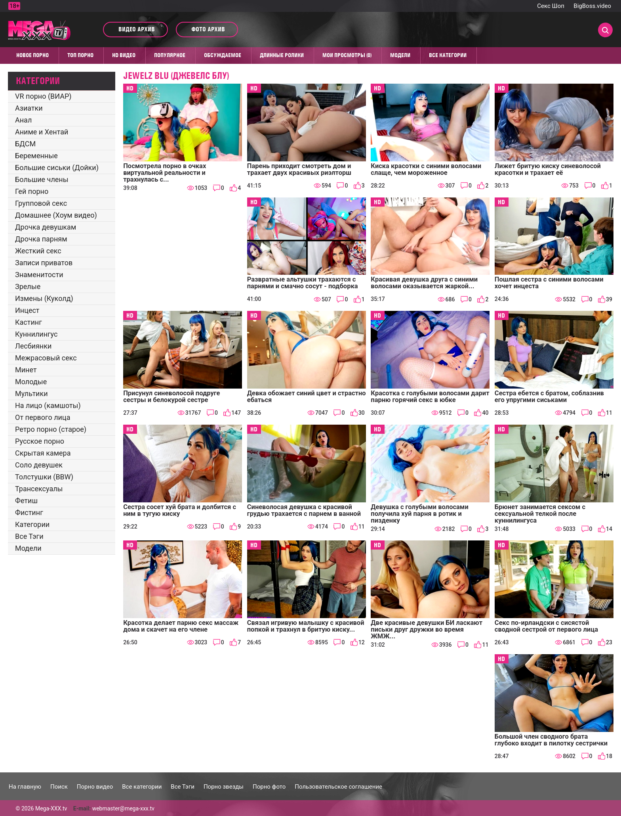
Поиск (59, 786)
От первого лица (42, 417)
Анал (23, 120)
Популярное (169, 55)
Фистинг (29, 512)
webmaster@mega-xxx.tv (123, 808)
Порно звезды (224, 786)
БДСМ (25, 144)
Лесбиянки (33, 346)
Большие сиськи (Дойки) (57, 167)
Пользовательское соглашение (338, 786)
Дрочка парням (41, 239)
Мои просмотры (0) (346, 55)
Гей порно (31, 191)
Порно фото (269, 786)
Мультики (31, 393)
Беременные (36, 155)
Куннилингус (36, 334)
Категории (32, 524)
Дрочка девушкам (45, 227)
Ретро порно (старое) (50, 429)
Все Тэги (29, 536)
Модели (400, 55)
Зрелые (27, 286)
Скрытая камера (43, 453)
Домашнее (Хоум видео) (56, 215)
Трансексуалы (39, 489)
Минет (26, 370)
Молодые (31, 381)
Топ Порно (80, 55)
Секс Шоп (550, 6)
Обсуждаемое (222, 55)
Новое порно (32, 55)
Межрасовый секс (46, 358)
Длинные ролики (282, 55)
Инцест (27, 310)
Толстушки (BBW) (44, 477)
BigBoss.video (592, 6)
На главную (25, 786)
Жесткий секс (38, 251)
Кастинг (28, 322)
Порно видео (95, 786)
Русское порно (39, 441)
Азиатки (29, 108)
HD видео (123, 55)
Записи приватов (43, 263)
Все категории (448, 55)
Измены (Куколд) (44, 298)
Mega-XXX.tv (51, 808)
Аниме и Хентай (41, 132)
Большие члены (42, 179)
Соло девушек (39, 465)
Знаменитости (39, 274)
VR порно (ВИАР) (43, 96)
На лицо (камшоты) (48, 405)
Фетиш (26, 500)
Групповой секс (41, 203)
